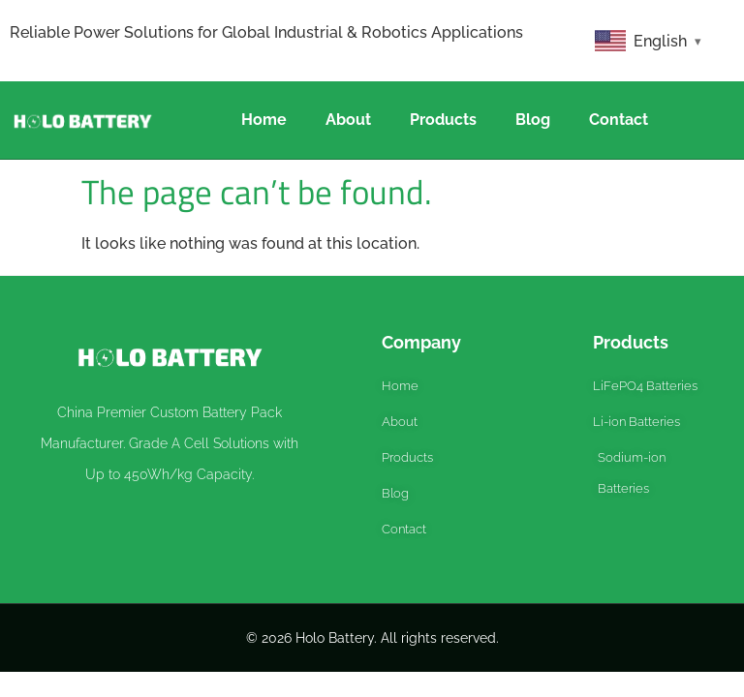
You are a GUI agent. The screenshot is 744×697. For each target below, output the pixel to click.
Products (443, 119)
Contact (618, 119)
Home (264, 119)
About (348, 119)
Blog (532, 119)
